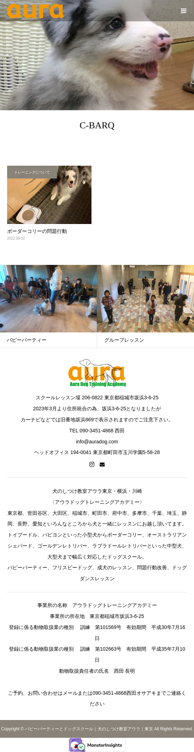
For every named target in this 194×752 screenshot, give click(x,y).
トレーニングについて (32, 172)
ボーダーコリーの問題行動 (37, 231)
